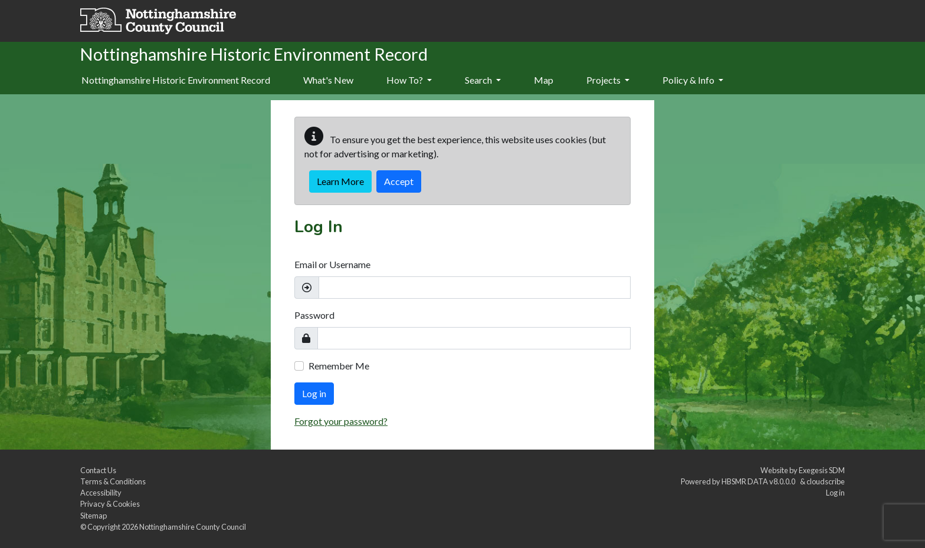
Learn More (340, 181)
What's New (328, 79)
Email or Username (332, 264)
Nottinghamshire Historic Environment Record (175, 79)
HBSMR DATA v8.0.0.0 (759, 481)
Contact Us (98, 470)
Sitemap (93, 515)
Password (314, 315)
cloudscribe (825, 481)
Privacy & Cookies (110, 504)
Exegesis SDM (822, 470)
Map (543, 79)
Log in (314, 393)
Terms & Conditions (113, 481)
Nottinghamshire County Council (192, 527)
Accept (399, 181)
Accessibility (101, 492)
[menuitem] (328, 80)
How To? (409, 79)
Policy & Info (692, 79)
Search (483, 79)
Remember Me (339, 365)
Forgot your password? (341, 421)
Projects (607, 79)
